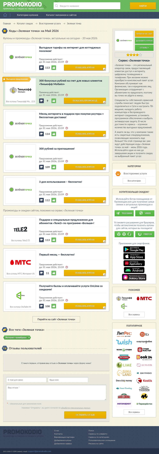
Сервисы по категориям (97, 437)
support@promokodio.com (39, 451)
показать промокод (85, 100)
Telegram (124, 213)
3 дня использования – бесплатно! (60, 181)
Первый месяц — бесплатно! (57, 254)
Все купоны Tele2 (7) (20, 240)
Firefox (145, 234)
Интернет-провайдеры (15, 337)
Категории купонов (27, 14)
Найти (144, 6)
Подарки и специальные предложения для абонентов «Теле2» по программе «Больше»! (66, 221)
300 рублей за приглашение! (57, 148)
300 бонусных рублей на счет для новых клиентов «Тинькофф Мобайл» (70, 82)
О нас (56, 430)
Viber (145, 213)
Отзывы (144, 48)
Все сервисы (134, 314)
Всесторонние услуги (135, 173)
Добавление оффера (63, 443)
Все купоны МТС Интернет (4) (20, 274)
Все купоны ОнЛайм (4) (20, 307)
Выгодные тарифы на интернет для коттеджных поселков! (70, 49)
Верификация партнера (64, 437)
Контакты (58, 433)
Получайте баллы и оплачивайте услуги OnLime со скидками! (71, 287)
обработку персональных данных (75, 408)
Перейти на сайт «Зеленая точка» (56, 319)
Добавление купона (63, 440)
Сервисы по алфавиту (96, 433)
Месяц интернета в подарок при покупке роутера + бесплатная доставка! (71, 115)
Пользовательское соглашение (101, 440)
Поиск (89, 430)
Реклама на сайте (95, 443)
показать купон (84, 67)
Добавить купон (144, 41)
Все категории (134, 180)
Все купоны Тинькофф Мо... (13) (20, 101)
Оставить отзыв (85, 415)
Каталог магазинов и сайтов (61, 14)
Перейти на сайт (144, 34)
